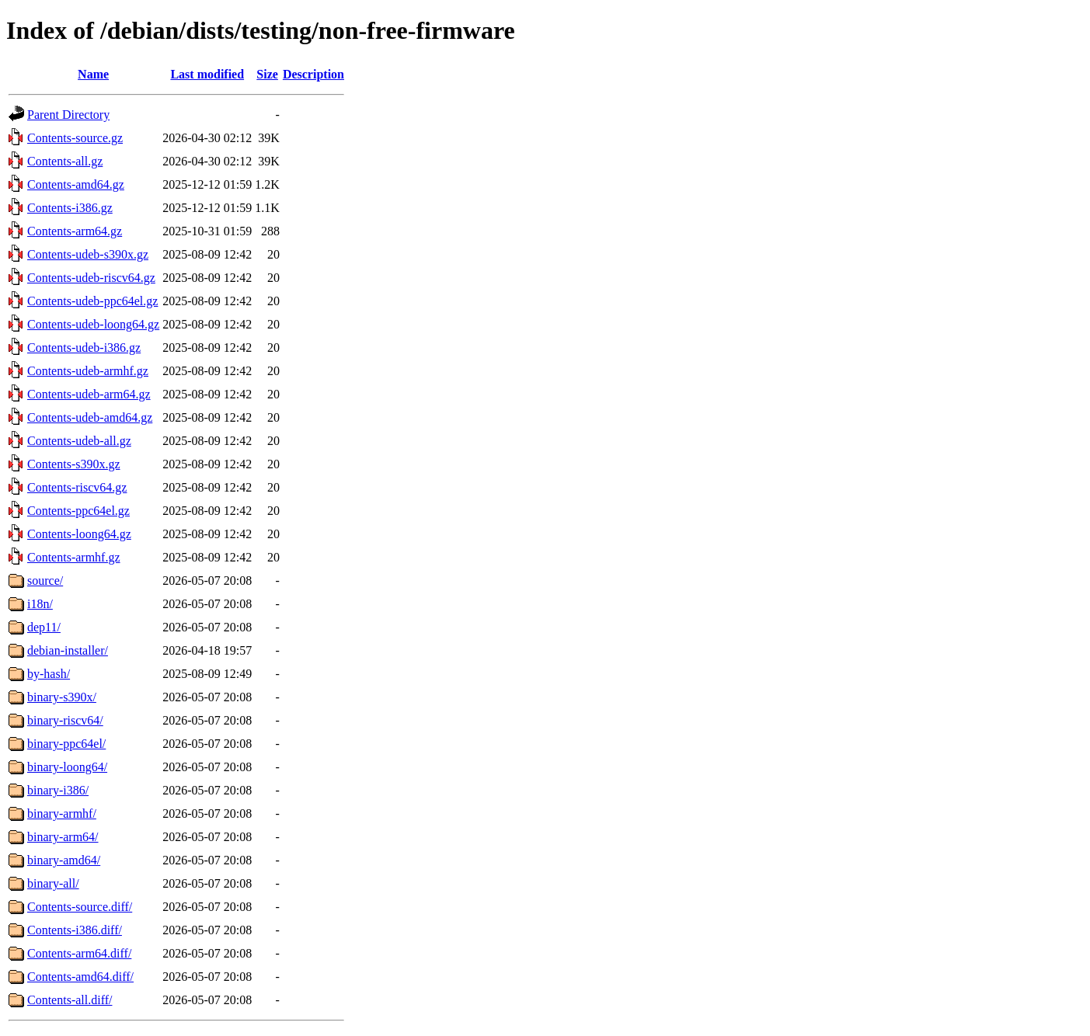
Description (313, 74)
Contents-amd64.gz (75, 184)
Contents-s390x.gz (73, 464)
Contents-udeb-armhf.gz (87, 370)
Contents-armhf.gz (73, 557)
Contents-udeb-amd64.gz (89, 417)
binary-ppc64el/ (66, 743)
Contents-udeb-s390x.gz (87, 254)
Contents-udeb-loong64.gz (93, 324)
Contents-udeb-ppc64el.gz (92, 301)
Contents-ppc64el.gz (78, 510)
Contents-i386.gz (70, 207)
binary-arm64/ (63, 836)
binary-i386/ (58, 790)
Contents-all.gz (65, 161)
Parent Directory (68, 114)
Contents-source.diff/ (79, 906)
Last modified (207, 74)
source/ (45, 580)
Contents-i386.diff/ (74, 930)
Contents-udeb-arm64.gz (89, 394)
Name (93, 74)
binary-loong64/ (67, 767)
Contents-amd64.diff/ (80, 976)
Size (267, 74)
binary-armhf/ (61, 813)
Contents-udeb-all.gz (79, 440)
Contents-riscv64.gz (77, 487)
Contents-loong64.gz (79, 534)
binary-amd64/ (63, 860)
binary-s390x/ (61, 697)
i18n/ (40, 603)
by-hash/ (48, 673)
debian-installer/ (67, 650)
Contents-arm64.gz (74, 231)
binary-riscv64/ (65, 720)
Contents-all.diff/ (69, 999)
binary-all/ (53, 883)
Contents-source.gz (75, 137)
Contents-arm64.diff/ (79, 953)
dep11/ (44, 627)
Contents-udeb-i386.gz (84, 347)
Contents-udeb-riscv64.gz (91, 277)
